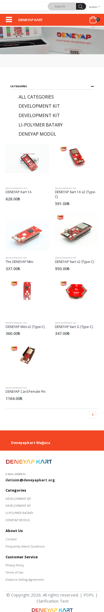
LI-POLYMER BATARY (41, 125)
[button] (95, 20)
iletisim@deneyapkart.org (30, 479)
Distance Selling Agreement (25, 580)
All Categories (36, 97)
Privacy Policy (15, 565)
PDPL (88, 595)
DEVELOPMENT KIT (16, 188)
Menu (93, 7)
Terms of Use (14, 572)
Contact (11, 539)
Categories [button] (18, 86)
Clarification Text (53, 601)
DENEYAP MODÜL (37, 134)
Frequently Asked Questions (25, 546)
